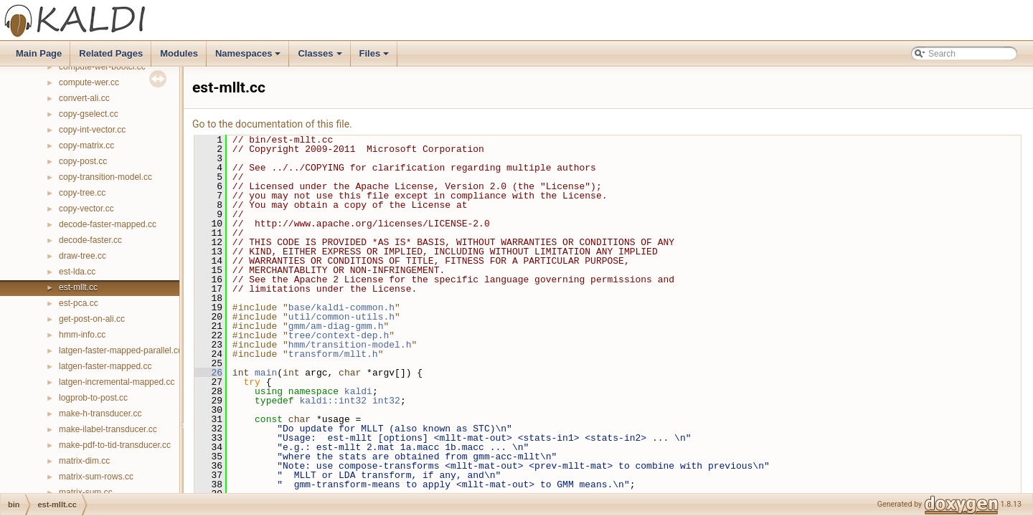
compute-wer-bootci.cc (102, 67)
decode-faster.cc (90, 240)
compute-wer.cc (89, 82)
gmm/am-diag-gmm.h (336, 326)
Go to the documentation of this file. (272, 124)
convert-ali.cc (84, 98)
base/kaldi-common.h (341, 307)
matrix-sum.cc (86, 492)
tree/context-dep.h (338, 335)
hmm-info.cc (82, 335)
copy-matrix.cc (86, 145)
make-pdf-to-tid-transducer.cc (115, 445)
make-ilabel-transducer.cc (108, 429)
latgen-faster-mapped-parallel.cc (120, 350)
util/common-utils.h (341, 316)
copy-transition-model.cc (105, 177)
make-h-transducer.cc (100, 413)
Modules (179, 53)
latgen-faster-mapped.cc (105, 366)
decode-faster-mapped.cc (107, 224)
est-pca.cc (78, 303)
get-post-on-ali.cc (92, 319)
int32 (386, 400)
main (266, 372)
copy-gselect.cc (88, 114)
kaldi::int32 (333, 400)
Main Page (39, 53)
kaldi (358, 391)
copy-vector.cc (86, 209)
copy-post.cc (83, 161)
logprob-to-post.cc (93, 398)
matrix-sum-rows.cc (96, 477)
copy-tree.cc (82, 193)
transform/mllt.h (333, 354)
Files (375, 57)
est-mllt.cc (78, 287)
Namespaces (249, 57)
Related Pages (111, 53)
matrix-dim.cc (84, 461)
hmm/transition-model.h (350, 344)
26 (208, 372)
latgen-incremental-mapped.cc (116, 382)
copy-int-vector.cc (92, 130)
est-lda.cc (77, 272)
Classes (321, 57)
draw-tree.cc (82, 256)
